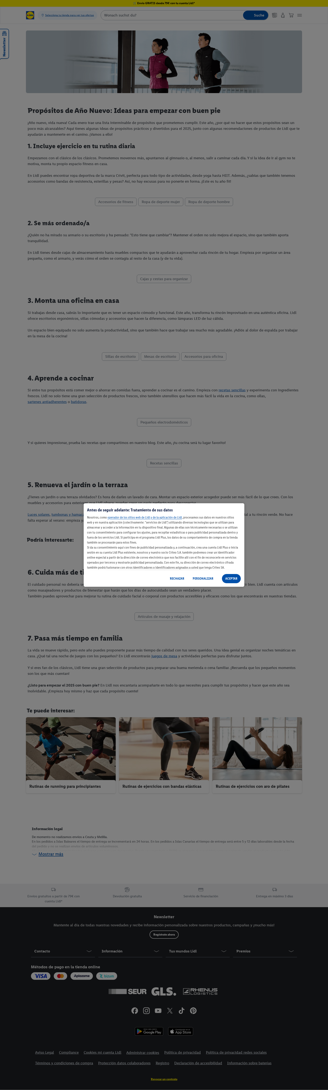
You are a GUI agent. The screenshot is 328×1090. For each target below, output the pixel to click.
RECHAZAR (177, 578)
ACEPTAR (231, 578)
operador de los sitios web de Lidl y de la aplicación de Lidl (145, 517)
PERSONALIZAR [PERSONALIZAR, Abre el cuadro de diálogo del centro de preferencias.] (203, 578)
